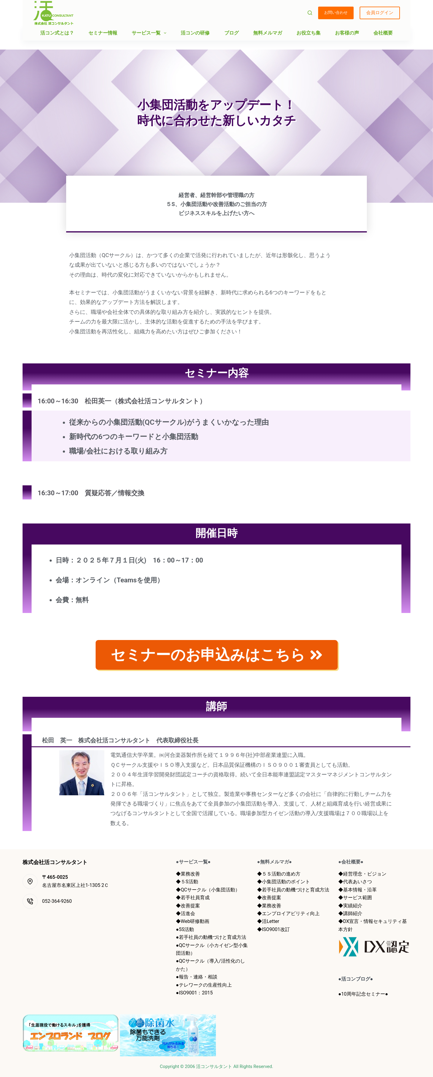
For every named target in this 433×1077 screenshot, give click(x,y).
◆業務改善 (188, 874)
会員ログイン (379, 12)
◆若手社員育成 (193, 897)
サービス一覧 (150, 33)
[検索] (310, 13)
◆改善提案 (188, 906)
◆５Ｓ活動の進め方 (278, 874)
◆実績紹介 (350, 906)
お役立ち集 (308, 33)
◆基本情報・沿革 (357, 890)
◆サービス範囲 (355, 897)
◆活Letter (268, 921)
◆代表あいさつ (355, 881)
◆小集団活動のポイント (283, 881)
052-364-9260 (57, 901)
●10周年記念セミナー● (363, 994)
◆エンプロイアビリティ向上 (288, 913)
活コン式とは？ (57, 33)
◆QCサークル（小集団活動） (208, 890)
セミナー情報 (102, 33)
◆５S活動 (187, 881)
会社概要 (383, 33)
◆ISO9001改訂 (273, 929)
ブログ (231, 33)
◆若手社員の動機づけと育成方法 (293, 890)
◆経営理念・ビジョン (362, 874)
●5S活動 (185, 929)
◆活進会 (185, 913)
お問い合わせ (336, 12)
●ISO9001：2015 (194, 993)
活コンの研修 (195, 33)
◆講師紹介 (350, 913)
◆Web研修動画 (192, 921)
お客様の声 (347, 33)
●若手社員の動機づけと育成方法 (211, 937)
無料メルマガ (267, 33)
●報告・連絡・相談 (196, 977)
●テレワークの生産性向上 (204, 985)
